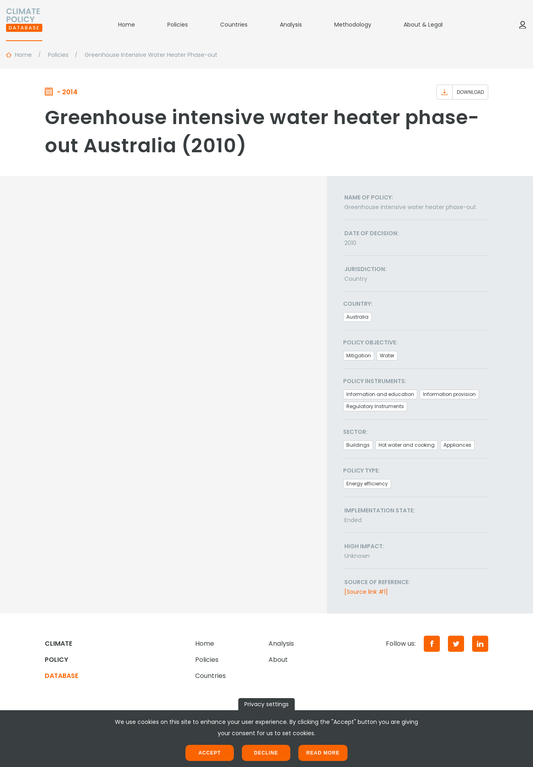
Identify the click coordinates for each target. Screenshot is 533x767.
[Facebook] (432, 644)
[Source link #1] (366, 592)
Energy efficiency (367, 483)
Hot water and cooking (407, 445)
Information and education (380, 394)
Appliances (457, 445)
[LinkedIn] (480, 644)
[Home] (24, 24)
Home (126, 25)
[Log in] (522, 24)
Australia (357, 316)
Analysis (291, 25)
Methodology (352, 25)
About (278, 659)
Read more (322, 753)
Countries (234, 25)
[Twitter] (456, 644)
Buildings (358, 445)
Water (387, 355)
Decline (266, 753)
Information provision (449, 394)
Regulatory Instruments (375, 406)
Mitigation (358, 355)
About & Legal (423, 25)
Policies (177, 25)
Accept (209, 753)
